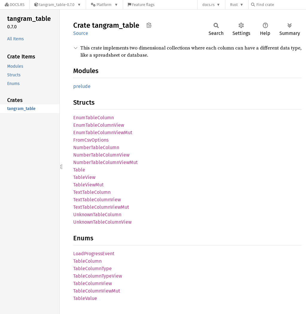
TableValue (85, 298)
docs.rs (208, 4)
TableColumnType (92, 268)
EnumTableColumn (93, 117)
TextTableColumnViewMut (101, 207)
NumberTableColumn (96, 147)
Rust (234, 4)
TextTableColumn (92, 192)
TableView (84, 177)
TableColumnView (92, 283)
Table (79, 170)
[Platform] (104, 4)
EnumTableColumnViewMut (102, 132)
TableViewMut (88, 185)
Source (80, 33)
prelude (82, 86)
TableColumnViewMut (96, 291)
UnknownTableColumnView (102, 222)
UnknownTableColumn (97, 214)
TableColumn (87, 261)
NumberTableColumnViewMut (105, 162)
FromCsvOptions (90, 140)
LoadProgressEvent (93, 253)
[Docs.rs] (14, 4)
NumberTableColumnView (101, 155)
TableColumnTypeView (97, 276)
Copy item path (149, 25)
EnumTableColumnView (98, 125)
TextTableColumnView (97, 199)
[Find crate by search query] (281, 4)
